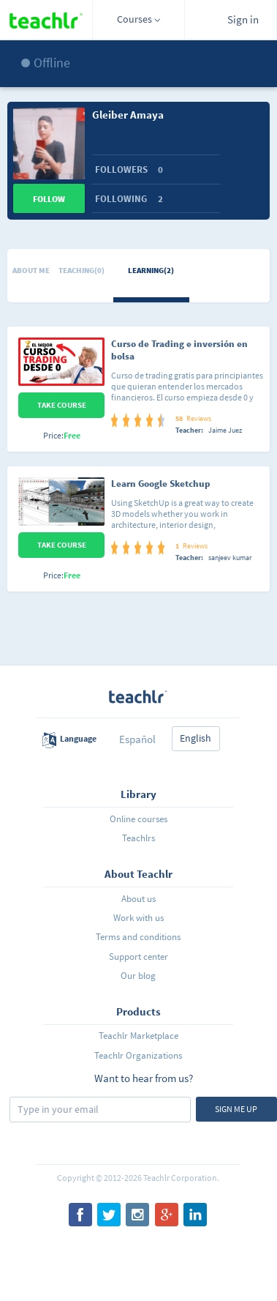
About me (31, 270)
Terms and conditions (138, 937)
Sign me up (236, 1108)
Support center (138, 956)
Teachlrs (138, 838)
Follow (49, 198)
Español (137, 739)
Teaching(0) (81, 270)
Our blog (138, 975)
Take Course (61, 405)
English (195, 738)
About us (138, 898)
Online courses (138, 819)
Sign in (243, 19)
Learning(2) (151, 270)
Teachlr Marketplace (138, 1035)
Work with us (138, 918)
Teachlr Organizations (138, 1055)
